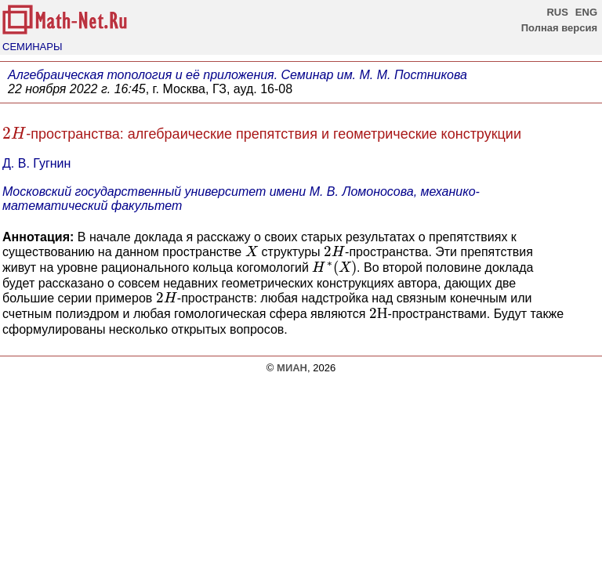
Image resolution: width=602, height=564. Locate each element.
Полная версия (559, 28)
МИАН (292, 368)
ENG (586, 12)
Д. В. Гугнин (36, 163)
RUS (557, 12)
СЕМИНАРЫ (32, 46)
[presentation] (14, 133)
